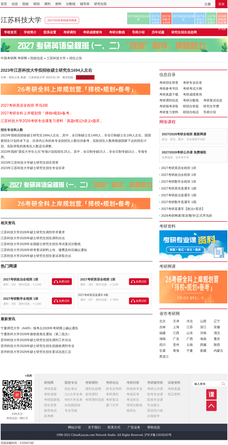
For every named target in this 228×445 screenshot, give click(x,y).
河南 (203, 333)
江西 (176, 333)
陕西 (217, 345)
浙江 (203, 327)
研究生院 (100, 4)
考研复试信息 (212, 100)
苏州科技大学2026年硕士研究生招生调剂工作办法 (36, 340)
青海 (176, 350)
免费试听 (64, 281)
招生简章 (50, 405)
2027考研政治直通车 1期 (178, 195)
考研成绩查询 (192, 94)
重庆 (217, 339)
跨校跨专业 (134, 389)
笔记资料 (174, 394)
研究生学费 (211, 106)
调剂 (47, 4)
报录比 (131, 410)
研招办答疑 (191, 106)
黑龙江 (164, 356)
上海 (176, 327)
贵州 (176, 345)
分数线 (70, 4)
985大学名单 (73, 399)
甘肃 (162, 350)
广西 (190, 339)
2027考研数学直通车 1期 (178, 202)
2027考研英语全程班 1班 (97, 279)
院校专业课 (155, 399)
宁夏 (190, 350)
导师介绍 (138, 32)
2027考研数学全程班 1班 (20, 298)
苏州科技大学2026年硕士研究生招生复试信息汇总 (36, 352)
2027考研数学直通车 (211, 19)
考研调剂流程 (94, 399)
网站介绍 (74, 427)
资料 (58, 4)
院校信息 (36, 58)
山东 (190, 333)
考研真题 (50, 389)
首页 (4, 4)
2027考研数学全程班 (166, 19)
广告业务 (134, 427)
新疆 (203, 350)
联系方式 (114, 427)
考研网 (22, 58)
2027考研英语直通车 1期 (178, 188)
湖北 (217, 333)
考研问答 (132, 382)
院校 (25, 4)
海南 (203, 339)
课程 (211, 394)
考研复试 (112, 399)
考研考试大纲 (192, 88)
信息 (15, 4)
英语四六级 (155, 410)
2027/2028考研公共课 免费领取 (184, 152)
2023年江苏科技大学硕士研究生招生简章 (29, 162)
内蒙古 (218, 350)
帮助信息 (153, 427)
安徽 (217, 327)
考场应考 (132, 394)
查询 (223, 383)
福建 (162, 333)
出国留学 (153, 416)
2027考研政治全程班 (155, 19)
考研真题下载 (168, 94)
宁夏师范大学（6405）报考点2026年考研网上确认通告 (39, 328)
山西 (203, 321)
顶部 (211, 406)
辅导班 (85, 4)
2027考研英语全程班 (138, 18)
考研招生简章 (168, 82)
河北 (190, 321)
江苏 (190, 327)
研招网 (48, 382)
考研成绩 (50, 394)
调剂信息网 (93, 389)
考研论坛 (112, 382)
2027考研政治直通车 (200, 19)
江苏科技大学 (21, 20)
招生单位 (71, 389)
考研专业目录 (192, 82)
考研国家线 (52, 399)
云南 (190, 345)
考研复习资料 (168, 112)
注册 (207, 4)
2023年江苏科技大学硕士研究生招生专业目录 (33, 168)
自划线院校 (72, 405)
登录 (221, 4)
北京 (162, 321)
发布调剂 (91, 394)
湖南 (162, 339)
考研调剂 (69, 32)
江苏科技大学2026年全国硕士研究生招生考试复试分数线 (41, 244)
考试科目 (132, 399)
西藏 (203, 345)
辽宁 (217, 321)
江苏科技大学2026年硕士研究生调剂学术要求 (33, 232)
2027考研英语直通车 (183, 18)
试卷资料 (174, 382)
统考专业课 (155, 394)
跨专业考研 (114, 389)
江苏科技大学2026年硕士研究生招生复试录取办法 (36, 256)
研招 (36, 4)
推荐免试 (50, 410)
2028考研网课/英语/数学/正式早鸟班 (222, 19)
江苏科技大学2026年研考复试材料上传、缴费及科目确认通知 (44, 250)
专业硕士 (153, 405)
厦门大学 (112, 405)
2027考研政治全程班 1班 (20, 279)
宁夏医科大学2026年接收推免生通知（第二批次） (36, 334)
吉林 (162, 327)
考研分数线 (191, 100)
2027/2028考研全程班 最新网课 (184, 134)
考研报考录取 (168, 106)
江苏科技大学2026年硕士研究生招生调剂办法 (33, 238)
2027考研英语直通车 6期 (93, 295)
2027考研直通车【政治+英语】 (183, 209)
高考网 (48, 416)
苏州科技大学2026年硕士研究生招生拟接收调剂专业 (37, 346)
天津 (176, 321)
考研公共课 (155, 389)
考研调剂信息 (168, 100)
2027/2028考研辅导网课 (62, 20)
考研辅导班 (155, 382)
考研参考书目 (168, 88)
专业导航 (71, 410)
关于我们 (94, 427)
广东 (176, 339)
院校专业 (71, 382)
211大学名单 (73, 394)
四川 (162, 345)
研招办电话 (191, 112)
